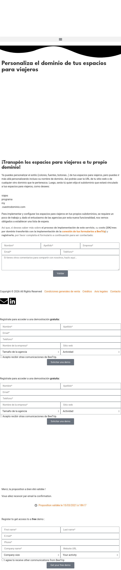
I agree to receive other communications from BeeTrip (34, 559)
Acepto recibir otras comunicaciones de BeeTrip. (30, 357)
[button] (60, 39)
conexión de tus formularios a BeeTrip (83, 231)
